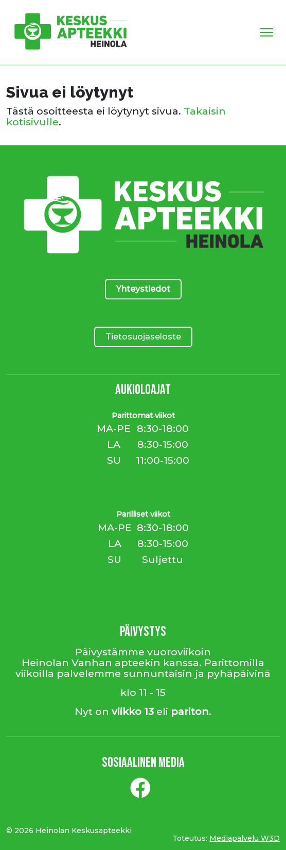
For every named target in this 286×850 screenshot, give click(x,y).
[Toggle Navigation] (267, 32)
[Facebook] (140, 792)
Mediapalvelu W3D (244, 838)
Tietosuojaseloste (143, 337)
